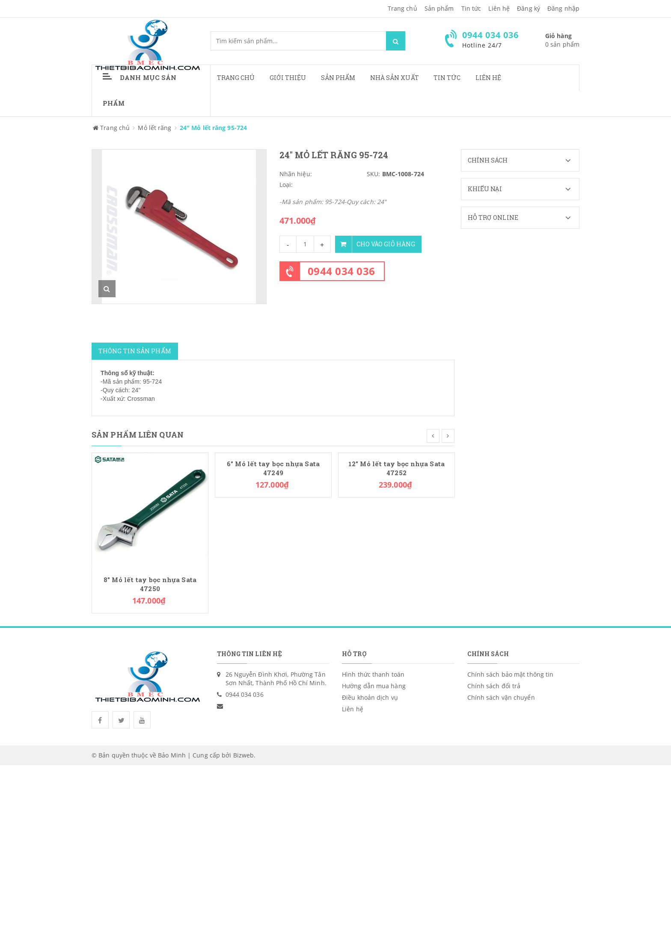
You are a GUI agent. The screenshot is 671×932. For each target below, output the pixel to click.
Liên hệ (488, 78)
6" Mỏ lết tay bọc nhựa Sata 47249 (273, 468)
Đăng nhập (563, 8)
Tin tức (471, 8)
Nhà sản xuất (394, 78)
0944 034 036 (341, 271)
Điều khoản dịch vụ (370, 697)
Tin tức (447, 78)
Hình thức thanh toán (373, 674)
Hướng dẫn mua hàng (374, 686)
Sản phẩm (439, 8)
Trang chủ (402, 8)
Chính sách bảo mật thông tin (510, 674)
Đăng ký (528, 8)
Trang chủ (236, 78)
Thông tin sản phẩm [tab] (134, 351)
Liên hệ (499, 8)
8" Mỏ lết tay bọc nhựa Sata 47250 (150, 584)
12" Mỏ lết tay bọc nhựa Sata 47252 (396, 468)
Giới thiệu (288, 78)
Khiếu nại (523, 189)
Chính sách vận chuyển (501, 697)
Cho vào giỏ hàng (375, 244)
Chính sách (523, 160)
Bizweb (243, 755)
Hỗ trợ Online (523, 217)
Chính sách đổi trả (494, 686)
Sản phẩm (338, 78)
